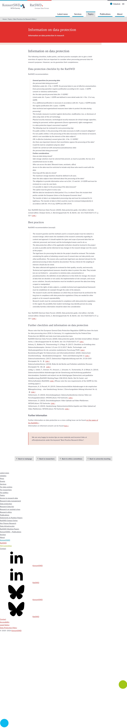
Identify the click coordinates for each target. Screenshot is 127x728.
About (119, 14)
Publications (105, 14)
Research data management (10, 501)
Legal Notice (4, 625)
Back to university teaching (100, 459)
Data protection (6, 504)
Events (2, 481)
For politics (4, 492)
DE (123, 4)
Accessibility (4, 622)
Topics (90, 14)
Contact (3, 548)
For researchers (6, 490)
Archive (3, 534)
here (65, 426)
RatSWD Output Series (9, 520)
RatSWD (3, 543)
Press (2, 478)
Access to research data (9, 498)
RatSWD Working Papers (9, 529)
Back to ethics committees (72, 459)
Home (5, 19)
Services (77, 14)
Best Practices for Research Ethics (24, 19)
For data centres (6, 487)
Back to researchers (47, 459)
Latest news (62, 14)
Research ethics (6, 512)
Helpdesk (116, 4)
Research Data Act (7, 506)
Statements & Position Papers (11, 518)
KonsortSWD (5, 540)
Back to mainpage (25, 459)
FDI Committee (6, 546)
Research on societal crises (10, 509)
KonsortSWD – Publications (10, 532)
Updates (3, 476)
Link (33, 215)
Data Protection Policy (8, 628)
